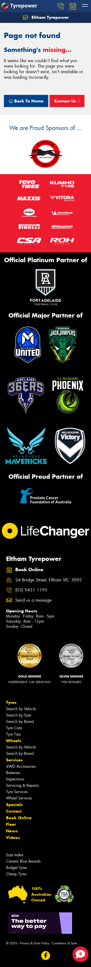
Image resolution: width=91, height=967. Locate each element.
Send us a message (33, 600)
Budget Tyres (16, 867)
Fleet (11, 824)
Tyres (11, 702)
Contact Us (67, 101)
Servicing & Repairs (22, 785)
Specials (14, 804)
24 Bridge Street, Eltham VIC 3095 (48, 580)
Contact (14, 811)
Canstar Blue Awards (23, 861)
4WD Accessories (21, 766)
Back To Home (26, 101)
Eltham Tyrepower (46, 17)
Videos (13, 837)
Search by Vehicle (21, 708)
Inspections (15, 779)
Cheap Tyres (16, 874)
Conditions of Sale (64, 943)
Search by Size (18, 715)
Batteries (13, 772)
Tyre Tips (13, 734)
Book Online (19, 817)
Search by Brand (20, 721)
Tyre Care (14, 727)
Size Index (14, 854)
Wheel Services (19, 798)
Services (14, 760)
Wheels (13, 740)
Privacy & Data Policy (34, 943)
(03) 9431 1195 (31, 590)
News (12, 831)
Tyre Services (17, 791)
